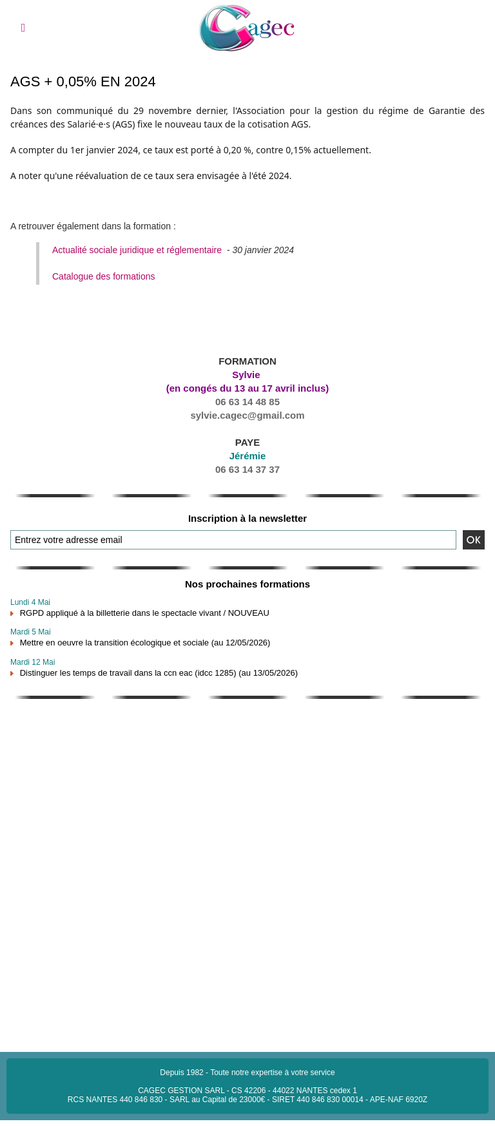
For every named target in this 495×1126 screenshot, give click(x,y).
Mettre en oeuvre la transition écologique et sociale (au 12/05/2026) (145, 642)
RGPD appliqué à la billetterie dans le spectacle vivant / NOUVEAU (144, 613)
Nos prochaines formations (247, 583)
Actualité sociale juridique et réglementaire (137, 250)
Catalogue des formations (103, 276)
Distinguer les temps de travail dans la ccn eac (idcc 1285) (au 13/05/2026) (159, 673)
